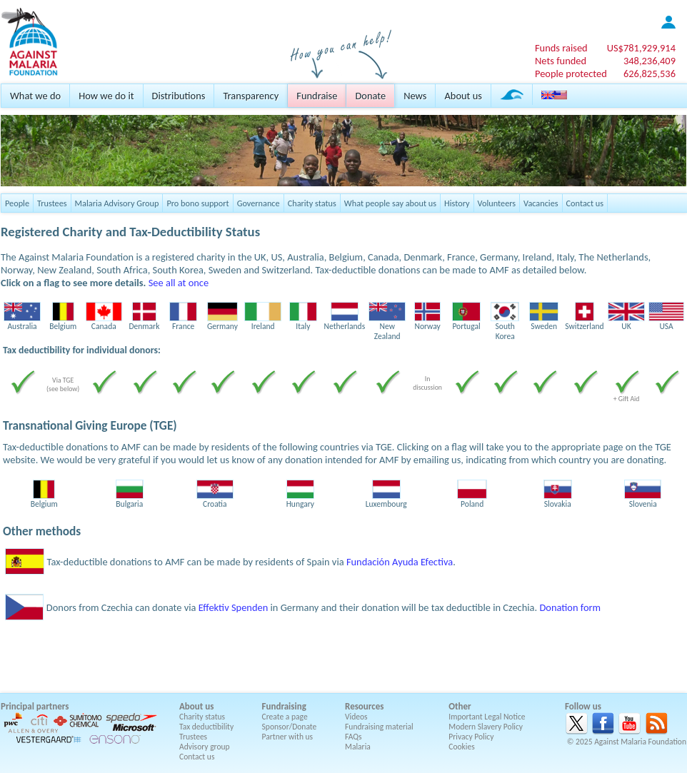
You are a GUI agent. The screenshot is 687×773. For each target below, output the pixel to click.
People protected (571, 73)
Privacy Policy (470, 737)
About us (462, 95)
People (17, 203)
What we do (35, 95)
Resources (364, 706)
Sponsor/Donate (289, 727)
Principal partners (35, 706)
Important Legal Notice (486, 717)
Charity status (312, 203)
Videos (356, 717)
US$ (641, 47)
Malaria (358, 747)
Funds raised (561, 47)
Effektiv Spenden (234, 607)
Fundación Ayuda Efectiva (399, 561)
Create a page (285, 717)
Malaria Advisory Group (117, 203)
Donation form (570, 607)
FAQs (353, 737)
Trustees (52, 203)
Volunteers (497, 203)
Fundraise (316, 95)
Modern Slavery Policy (485, 727)
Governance (258, 203)
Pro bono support (197, 203)
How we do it (106, 95)
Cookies (461, 747)
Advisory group (204, 747)
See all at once (179, 282)
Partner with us (288, 737)
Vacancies (540, 203)
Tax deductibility (206, 727)
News (414, 95)
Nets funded (560, 60)
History (456, 203)
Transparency (251, 95)
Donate (370, 95)
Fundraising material (379, 727)
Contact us (584, 203)
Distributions (179, 95)
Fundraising (284, 706)
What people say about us (390, 203)
